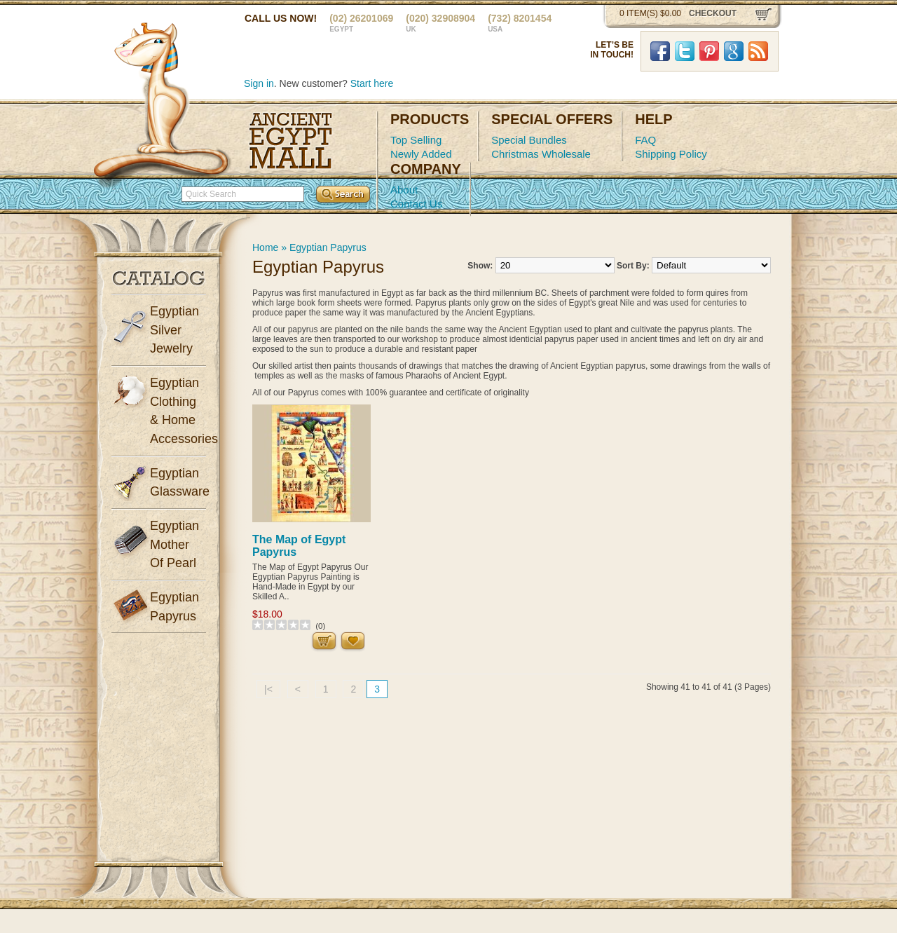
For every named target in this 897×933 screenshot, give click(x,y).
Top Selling (415, 140)
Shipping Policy (671, 154)
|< (268, 689)
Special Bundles (529, 140)
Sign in (259, 83)
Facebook (660, 51)
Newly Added (421, 154)
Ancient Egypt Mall (291, 140)
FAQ (645, 140)
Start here (371, 83)
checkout (713, 13)
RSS (758, 51)
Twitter (684, 51)
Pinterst (709, 51)
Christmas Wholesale (541, 154)
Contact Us (416, 204)
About (404, 190)
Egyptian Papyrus (328, 247)
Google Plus (734, 51)
